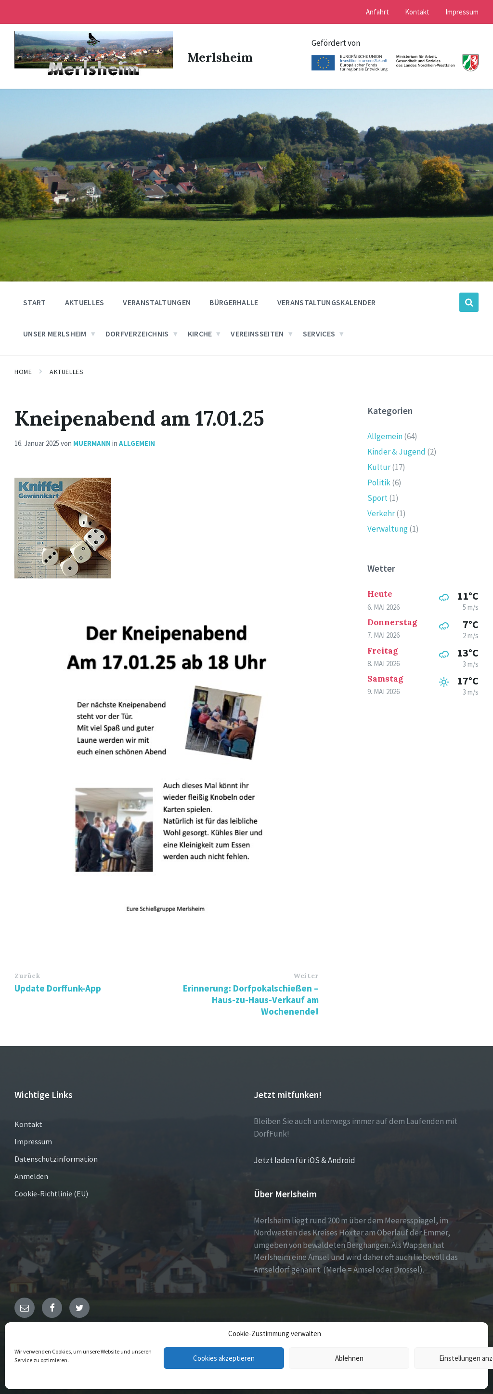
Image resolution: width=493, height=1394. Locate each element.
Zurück (27, 974)
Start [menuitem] (34, 301)
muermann (92, 441)
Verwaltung (387, 528)
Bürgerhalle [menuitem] (234, 301)
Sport (377, 497)
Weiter (305, 974)
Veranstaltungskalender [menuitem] (326, 301)
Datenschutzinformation (56, 1158)
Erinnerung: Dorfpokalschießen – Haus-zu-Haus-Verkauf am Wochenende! (251, 998)
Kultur (378, 466)
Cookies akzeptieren (224, 1358)
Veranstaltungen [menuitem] (157, 301)
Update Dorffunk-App (57, 987)
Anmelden (31, 1175)
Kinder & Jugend (396, 450)
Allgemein (137, 441)
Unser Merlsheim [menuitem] (55, 332)
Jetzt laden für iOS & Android (304, 1159)
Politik (378, 481)
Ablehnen (349, 1358)
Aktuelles (66, 370)
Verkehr (381, 512)
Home (23, 370)
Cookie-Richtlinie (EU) (51, 1192)
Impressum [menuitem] (462, 11)
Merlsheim (221, 56)
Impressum (33, 1140)
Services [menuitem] (319, 332)
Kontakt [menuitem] (417, 11)
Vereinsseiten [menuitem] (257, 332)
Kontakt (28, 1123)
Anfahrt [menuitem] (377, 11)
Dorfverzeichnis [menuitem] (137, 332)
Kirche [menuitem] (200, 332)
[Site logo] (91, 75)
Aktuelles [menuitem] (84, 301)
